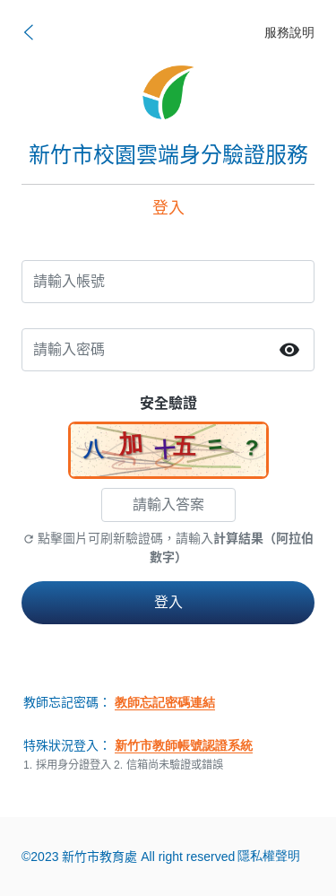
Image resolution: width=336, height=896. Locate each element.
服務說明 (289, 32)
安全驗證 (168, 403)
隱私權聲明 (268, 856)
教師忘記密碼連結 (165, 702)
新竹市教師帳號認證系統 (184, 745)
